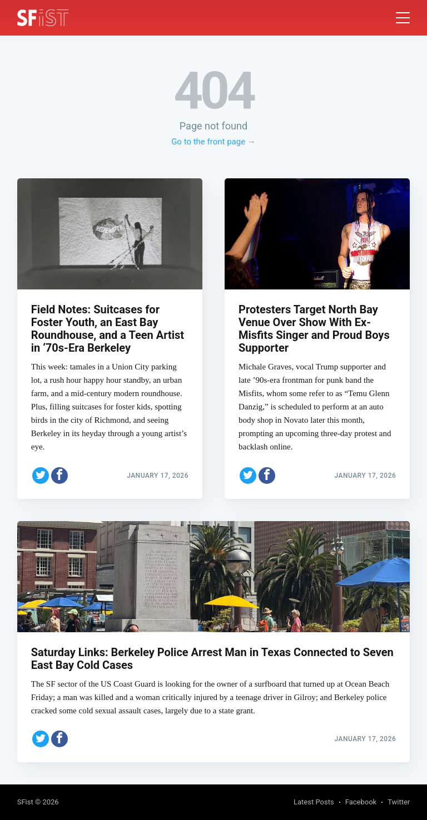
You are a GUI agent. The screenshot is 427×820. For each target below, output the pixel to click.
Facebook (360, 802)
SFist (25, 802)
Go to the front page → (213, 142)
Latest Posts (314, 802)
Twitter (399, 802)
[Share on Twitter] (40, 475)
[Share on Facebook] (59, 475)
